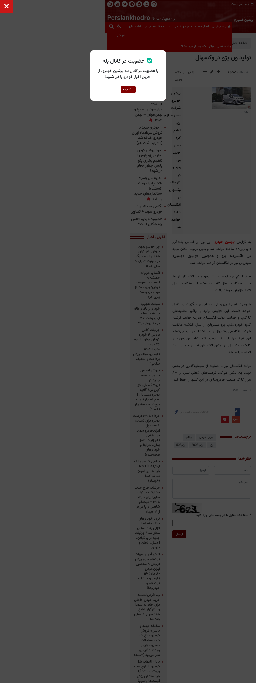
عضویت (128, 89)
